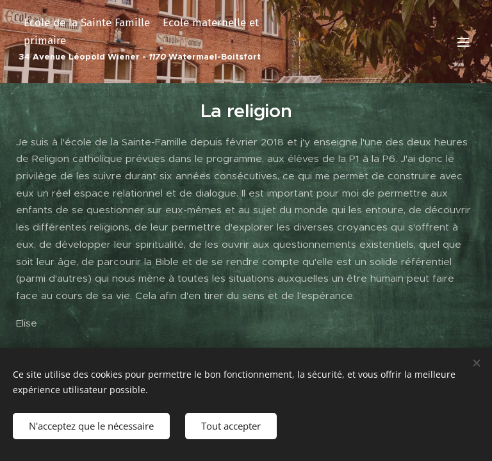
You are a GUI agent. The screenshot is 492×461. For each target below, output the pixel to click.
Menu (463, 42)
